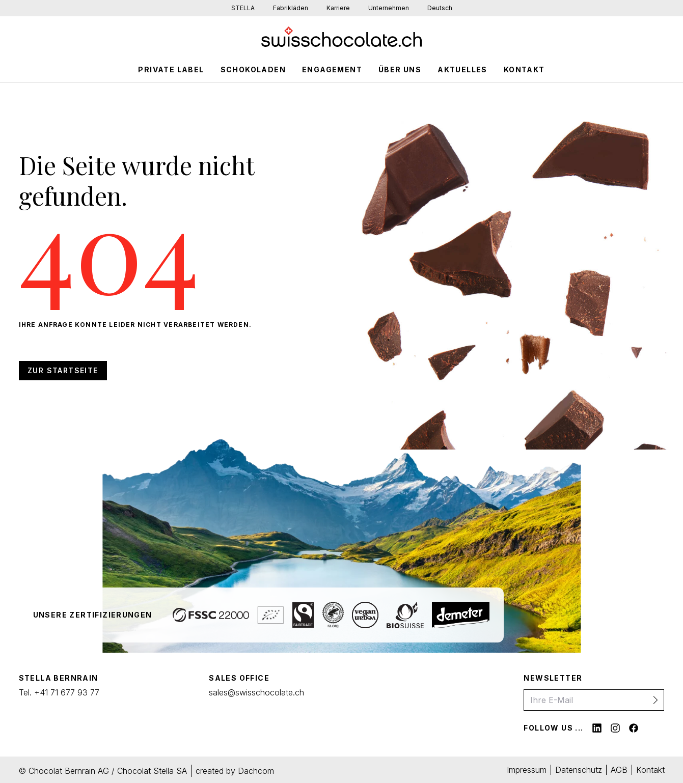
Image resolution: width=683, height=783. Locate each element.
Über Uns (399, 69)
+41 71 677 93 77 (66, 692)
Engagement (332, 69)
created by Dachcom (235, 771)
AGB (619, 770)
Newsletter (553, 678)
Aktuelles (462, 69)
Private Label (171, 69)
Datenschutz (578, 770)
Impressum (527, 770)
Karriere (338, 8)
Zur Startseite (63, 370)
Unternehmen (388, 8)
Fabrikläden (290, 8)
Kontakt (524, 69)
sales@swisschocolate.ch (256, 692)
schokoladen (253, 69)
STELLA (243, 8)
